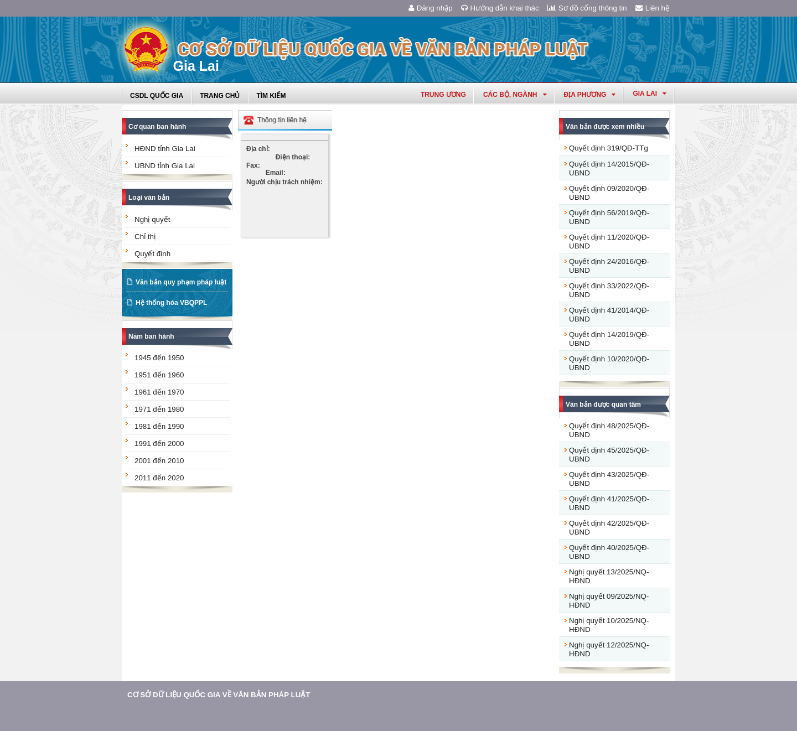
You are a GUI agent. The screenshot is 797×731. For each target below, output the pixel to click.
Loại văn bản (148, 197)
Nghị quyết (152, 219)
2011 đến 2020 (159, 478)
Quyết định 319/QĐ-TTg (608, 148)
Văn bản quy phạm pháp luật (181, 282)
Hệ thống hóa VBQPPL (171, 303)
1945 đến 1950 (159, 358)
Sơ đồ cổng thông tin (587, 8)
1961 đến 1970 (159, 392)
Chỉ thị (145, 236)
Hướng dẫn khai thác (500, 8)
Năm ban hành (151, 336)
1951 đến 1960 (159, 375)
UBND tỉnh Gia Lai (164, 166)
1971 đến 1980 (159, 409)
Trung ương (443, 94)
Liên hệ (652, 8)
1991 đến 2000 (159, 443)
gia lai (649, 93)
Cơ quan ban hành (157, 127)
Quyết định (152, 254)
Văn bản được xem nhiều (605, 127)
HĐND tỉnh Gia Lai (164, 148)
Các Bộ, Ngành (515, 94)
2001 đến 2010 (159, 461)
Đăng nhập (430, 8)
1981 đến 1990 (159, 426)
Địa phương (590, 94)
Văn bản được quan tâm (603, 404)
